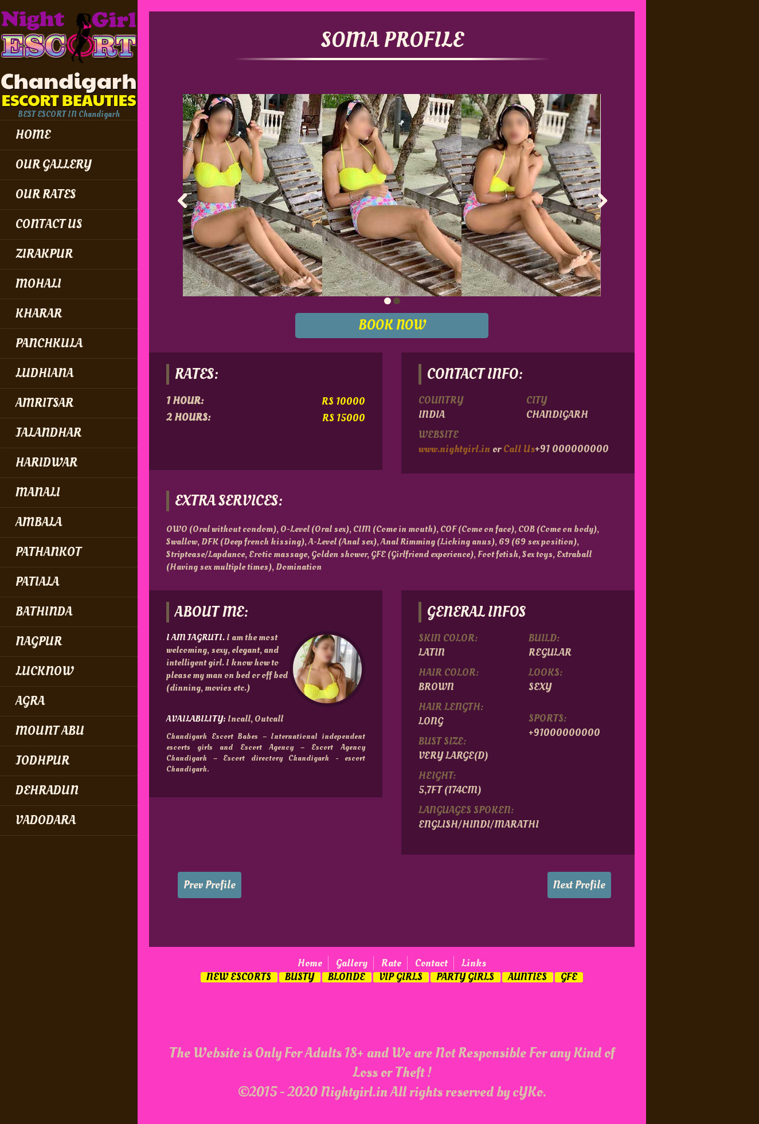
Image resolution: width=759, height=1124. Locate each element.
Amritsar (44, 403)
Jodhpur (42, 760)
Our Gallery (53, 164)
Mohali (38, 283)
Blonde (346, 977)
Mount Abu (49, 730)
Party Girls (465, 977)
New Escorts (238, 977)
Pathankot (48, 552)
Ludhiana (44, 373)
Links (473, 963)
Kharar (38, 313)
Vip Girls (400, 977)
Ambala (38, 522)
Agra (30, 701)
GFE (569, 977)
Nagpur (38, 641)
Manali (37, 492)
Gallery (351, 963)
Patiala (37, 581)
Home (310, 963)
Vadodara (45, 820)
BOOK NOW (392, 325)
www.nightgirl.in (454, 449)
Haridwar (46, 462)
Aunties (527, 977)
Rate (391, 963)
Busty (299, 977)
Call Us (519, 449)
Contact (431, 963)
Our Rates (45, 194)
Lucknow (44, 671)
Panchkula (49, 343)
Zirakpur (44, 254)
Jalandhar (48, 432)
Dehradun (47, 790)
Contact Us (48, 224)
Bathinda (43, 611)
